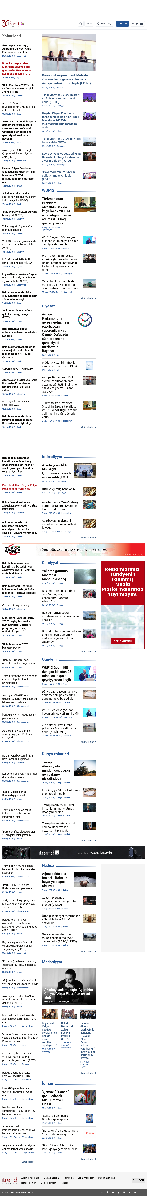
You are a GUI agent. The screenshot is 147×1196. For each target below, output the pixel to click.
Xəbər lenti (11, 36)
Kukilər (64, 1183)
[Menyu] (137, 24)
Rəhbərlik (69, 1178)
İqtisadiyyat (52, 457)
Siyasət (48, 306)
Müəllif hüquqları (106, 1178)
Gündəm (49, 659)
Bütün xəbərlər (87, 298)
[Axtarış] (81, 24)
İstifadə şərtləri (28, 1183)
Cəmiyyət (50, 562)
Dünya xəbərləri (55, 754)
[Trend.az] (13, 23)
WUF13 (48, 190)
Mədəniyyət (52, 962)
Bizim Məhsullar (86, 1178)
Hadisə (48, 865)
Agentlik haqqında (30, 1178)
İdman (47, 1083)
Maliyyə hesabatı (51, 1178)
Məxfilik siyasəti (49, 1183)
